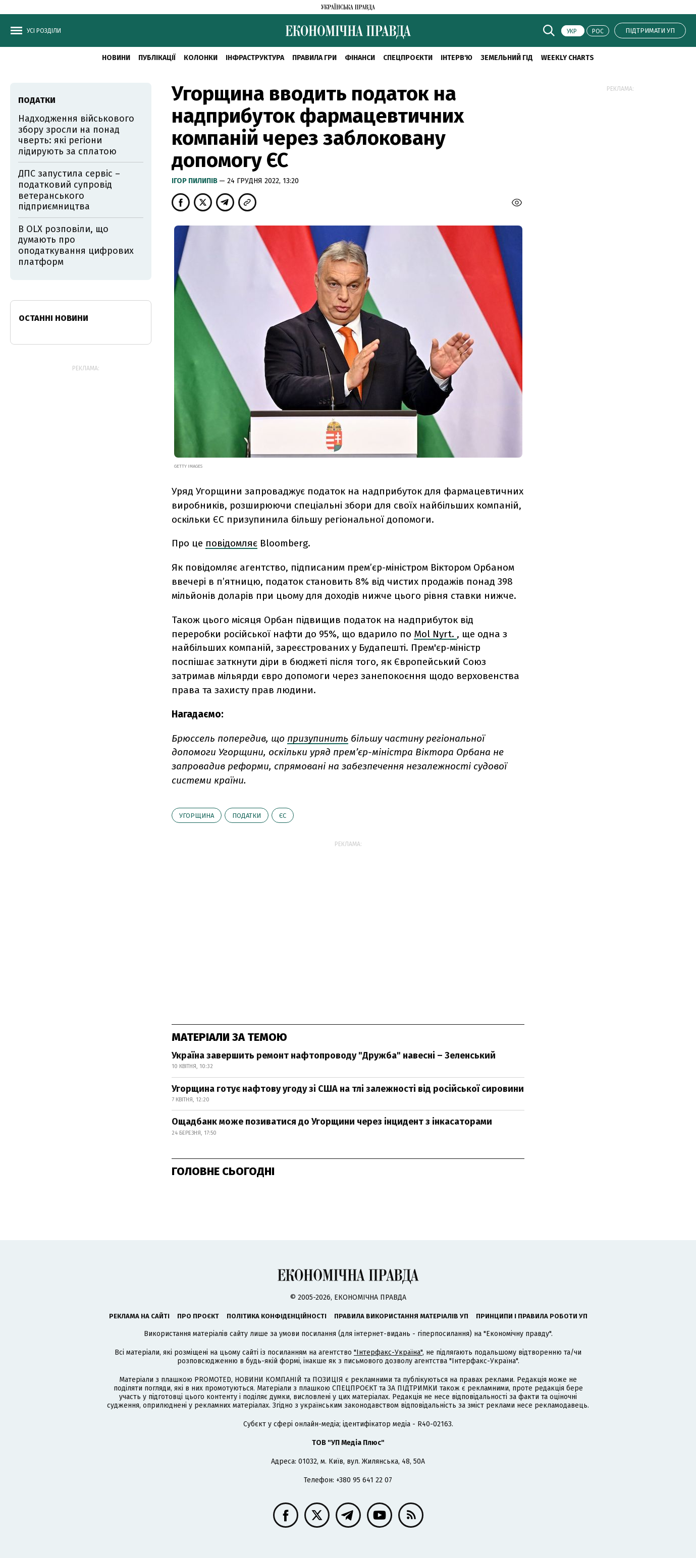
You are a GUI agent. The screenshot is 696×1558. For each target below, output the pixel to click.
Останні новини (53, 318)
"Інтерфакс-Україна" (388, 1352)
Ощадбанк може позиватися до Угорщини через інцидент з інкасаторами (332, 1121)
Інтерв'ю (456, 57)
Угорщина (196, 815)
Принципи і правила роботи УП (531, 1316)
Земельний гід (506, 57)
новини (116, 57)
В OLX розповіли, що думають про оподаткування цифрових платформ (76, 245)
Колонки (201, 57)
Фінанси (360, 57)
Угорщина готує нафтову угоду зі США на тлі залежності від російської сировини (348, 1088)
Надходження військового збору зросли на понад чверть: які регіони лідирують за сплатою (76, 135)
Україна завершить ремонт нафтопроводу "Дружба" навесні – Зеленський (334, 1055)
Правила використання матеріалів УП (401, 1316)
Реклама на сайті (139, 1316)
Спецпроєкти (408, 57)
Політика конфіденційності (277, 1316)
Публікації (157, 57)
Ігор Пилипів (195, 181)
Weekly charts (567, 57)
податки (246, 815)
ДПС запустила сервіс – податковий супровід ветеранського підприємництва (69, 190)
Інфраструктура (255, 57)
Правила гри (314, 57)
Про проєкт (198, 1316)
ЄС (282, 815)
